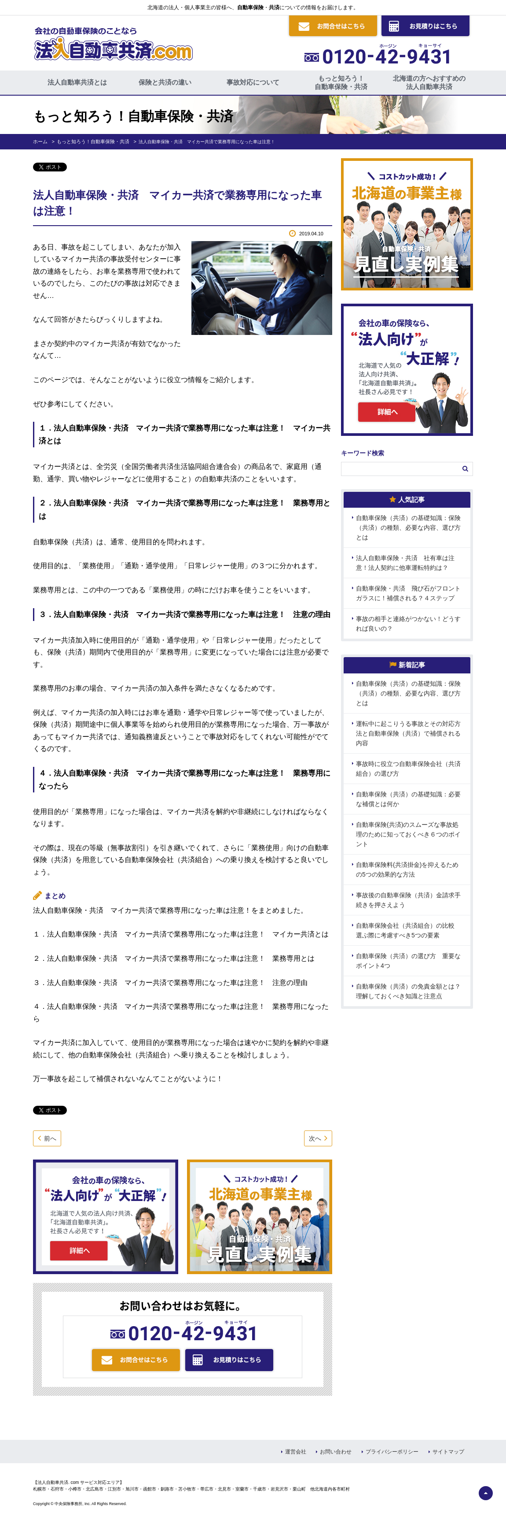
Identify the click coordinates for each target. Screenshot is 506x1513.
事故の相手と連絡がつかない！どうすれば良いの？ (408, 623)
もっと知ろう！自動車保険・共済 (341, 82)
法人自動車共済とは (77, 82)
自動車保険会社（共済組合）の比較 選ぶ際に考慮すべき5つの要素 (408, 930)
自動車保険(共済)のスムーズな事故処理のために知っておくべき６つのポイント (408, 834)
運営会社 (295, 1452)
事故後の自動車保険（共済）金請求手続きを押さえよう (408, 900)
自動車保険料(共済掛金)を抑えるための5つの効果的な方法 (407, 869)
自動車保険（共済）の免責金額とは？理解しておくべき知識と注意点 (408, 991)
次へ (315, 1138)
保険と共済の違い (165, 82)
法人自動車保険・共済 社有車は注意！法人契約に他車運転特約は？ (405, 562)
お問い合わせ (336, 1452)
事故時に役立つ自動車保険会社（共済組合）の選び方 (408, 768)
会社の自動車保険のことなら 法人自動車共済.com (113, 41)
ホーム (40, 141)
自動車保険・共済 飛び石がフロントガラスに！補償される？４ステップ (408, 593)
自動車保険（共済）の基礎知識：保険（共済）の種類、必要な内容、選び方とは (408, 527)
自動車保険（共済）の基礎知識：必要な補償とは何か (408, 799)
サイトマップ (448, 1452)
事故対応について (253, 82)
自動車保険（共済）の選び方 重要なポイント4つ (408, 960)
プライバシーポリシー (392, 1452)
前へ (50, 1138)
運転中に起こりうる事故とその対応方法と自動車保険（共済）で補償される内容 (408, 733)
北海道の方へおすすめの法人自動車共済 (429, 82)
